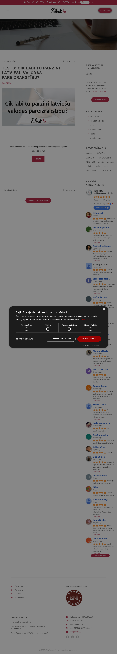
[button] (24, 339)
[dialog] (58, 327)
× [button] (104, 309)
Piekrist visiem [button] (89, 339)
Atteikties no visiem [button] (60, 339)
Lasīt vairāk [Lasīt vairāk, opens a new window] (85, 319)
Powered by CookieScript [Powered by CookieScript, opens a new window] (92, 345)
